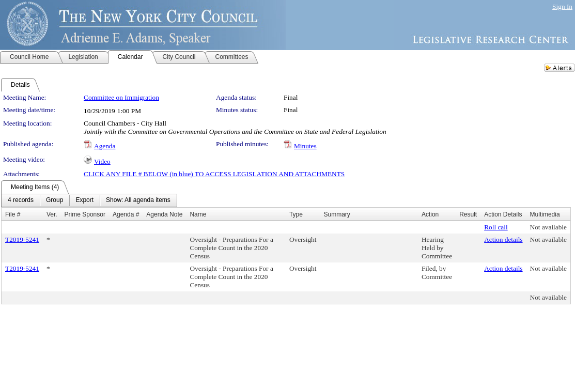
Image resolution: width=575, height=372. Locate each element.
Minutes (305, 146)
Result (468, 214)
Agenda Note (164, 214)
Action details (503, 239)
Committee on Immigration (121, 97)
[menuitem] (21, 200)
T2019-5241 (22, 239)
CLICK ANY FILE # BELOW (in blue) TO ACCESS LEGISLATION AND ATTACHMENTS (214, 174)
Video (102, 161)
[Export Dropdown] (84, 200)
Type (296, 214)
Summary (336, 214)
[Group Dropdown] (54, 200)
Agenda (104, 146)
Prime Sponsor (85, 214)
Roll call (496, 227)
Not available (548, 227)
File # (12, 214)
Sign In (562, 6)
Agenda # (126, 214)
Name (198, 214)
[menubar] (89, 200)
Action (430, 214)
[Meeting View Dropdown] (138, 200)
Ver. (51, 214)
